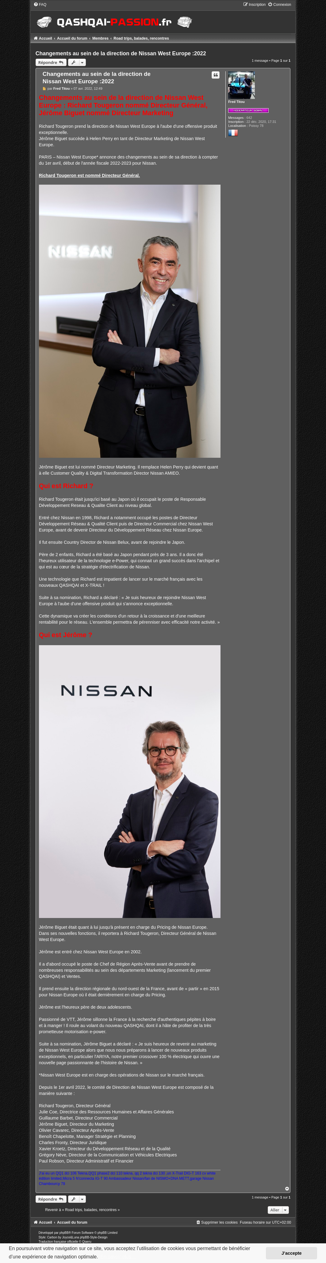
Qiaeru (86, 1241)
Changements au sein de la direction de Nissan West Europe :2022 (121, 53)
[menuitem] (39, 4)
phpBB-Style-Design (93, 1237)
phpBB (64, 1232)
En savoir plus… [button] (118, 1256)
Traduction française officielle (58, 1241)
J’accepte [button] (292, 1253)
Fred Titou (236, 102)
